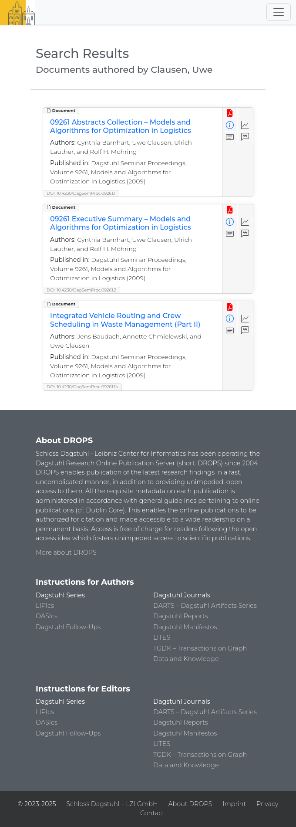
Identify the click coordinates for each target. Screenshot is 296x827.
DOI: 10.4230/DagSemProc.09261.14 (82, 386)
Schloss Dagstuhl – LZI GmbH (112, 804)
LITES (161, 637)
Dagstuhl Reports (180, 616)
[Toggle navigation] (278, 12)
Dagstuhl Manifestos (185, 627)
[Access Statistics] (245, 125)
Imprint (234, 804)
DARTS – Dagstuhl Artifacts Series (205, 606)
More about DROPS (66, 552)
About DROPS (190, 804)
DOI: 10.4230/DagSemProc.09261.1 (81, 193)
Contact (152, 813)
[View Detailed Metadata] (230, 125)
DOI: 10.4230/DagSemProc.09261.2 (81, 290)
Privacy (267, 804)
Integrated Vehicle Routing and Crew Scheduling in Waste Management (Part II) (125, 320)
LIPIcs (45, 606)
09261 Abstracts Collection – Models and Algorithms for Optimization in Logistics (120, 126)
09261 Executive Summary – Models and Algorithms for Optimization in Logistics (120, 223)
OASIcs (46, 616)
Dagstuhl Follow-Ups (68, 627)
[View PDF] (230, 113)
